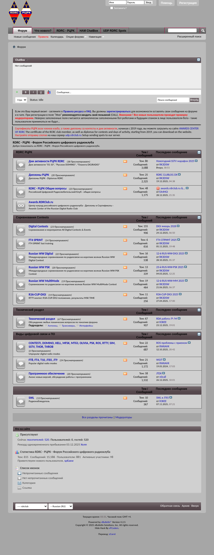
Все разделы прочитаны (97, 417)
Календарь (57, 36)
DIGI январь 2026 (166, 226)
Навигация (95, 36)
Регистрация (188, 3)
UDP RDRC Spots (114, 30)
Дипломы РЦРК (39, 175)
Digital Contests (38, 226)
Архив (185, 505)
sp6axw (69, 460)
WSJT (159, 359)
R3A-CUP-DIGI (37, 294)
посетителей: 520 (38, 439)
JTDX (158, 373)
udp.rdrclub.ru (73, 135)
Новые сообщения (25, 36)
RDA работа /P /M (166, 318)
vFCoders (113, 528)
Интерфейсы (86, 325)
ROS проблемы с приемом (171, 343)
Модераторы (123, 417)
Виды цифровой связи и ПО (35, 334)
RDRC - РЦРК (65, 30)
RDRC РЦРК (24, 152)
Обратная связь (170, 505)
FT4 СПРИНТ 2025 (166, 239)
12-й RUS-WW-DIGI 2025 (170, 253)
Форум (22, 30)
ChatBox (20, 59)
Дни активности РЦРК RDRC (47, 161)
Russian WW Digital (41, 253)
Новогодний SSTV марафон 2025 (175, 161)
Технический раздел (30, 309)
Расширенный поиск (189, 36)
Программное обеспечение (47, 373)
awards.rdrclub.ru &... (173, 188)
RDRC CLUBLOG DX (166, 174)
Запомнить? (118, 8)
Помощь (166, 3)
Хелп (84, 444)
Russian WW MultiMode (44, 281)
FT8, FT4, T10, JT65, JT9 (43, 360)
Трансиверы (68, 325)
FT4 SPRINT (36, 240)
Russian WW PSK (39, 267)
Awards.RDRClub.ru (41, 202)
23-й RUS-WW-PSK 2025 (169, 267)
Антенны (52, 325)
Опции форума (75, 36)
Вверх (195, 505)
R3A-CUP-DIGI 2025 (167, 294)
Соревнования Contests (32, 217)
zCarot (112, 534)
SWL (31, 397)
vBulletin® (106, 522)
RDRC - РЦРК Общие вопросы (48, 188)
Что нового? (42, 30)
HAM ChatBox (89, 30)
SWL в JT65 (162, 397)
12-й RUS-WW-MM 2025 (170, 280)
